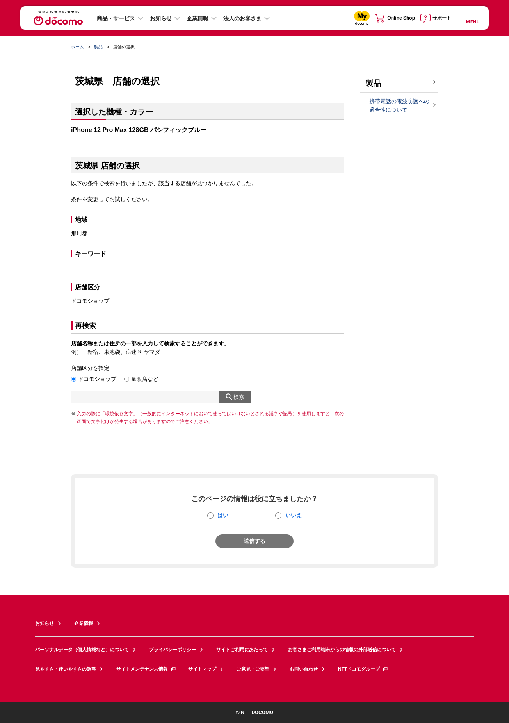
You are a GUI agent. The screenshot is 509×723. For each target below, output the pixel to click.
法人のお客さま (242, 18)
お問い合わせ (304, 669)
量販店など (144, 379)
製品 (98, 47)
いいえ (293, 515)
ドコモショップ (97, 379)
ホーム (77, 47)
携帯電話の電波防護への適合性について (399, 105)
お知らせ (161, 18)
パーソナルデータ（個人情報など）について (82, 649)
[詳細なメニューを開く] (472, 18)
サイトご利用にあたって (242, 649)
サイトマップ (202, 669)
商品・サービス (116, 18)
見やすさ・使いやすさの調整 (65, 669)
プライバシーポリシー (172, 649)
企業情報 (197, 18)
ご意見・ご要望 (253, 669)
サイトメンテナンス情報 (146, 669)
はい (222, 515)
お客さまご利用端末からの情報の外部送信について (342, 649)
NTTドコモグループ (363, 669)
